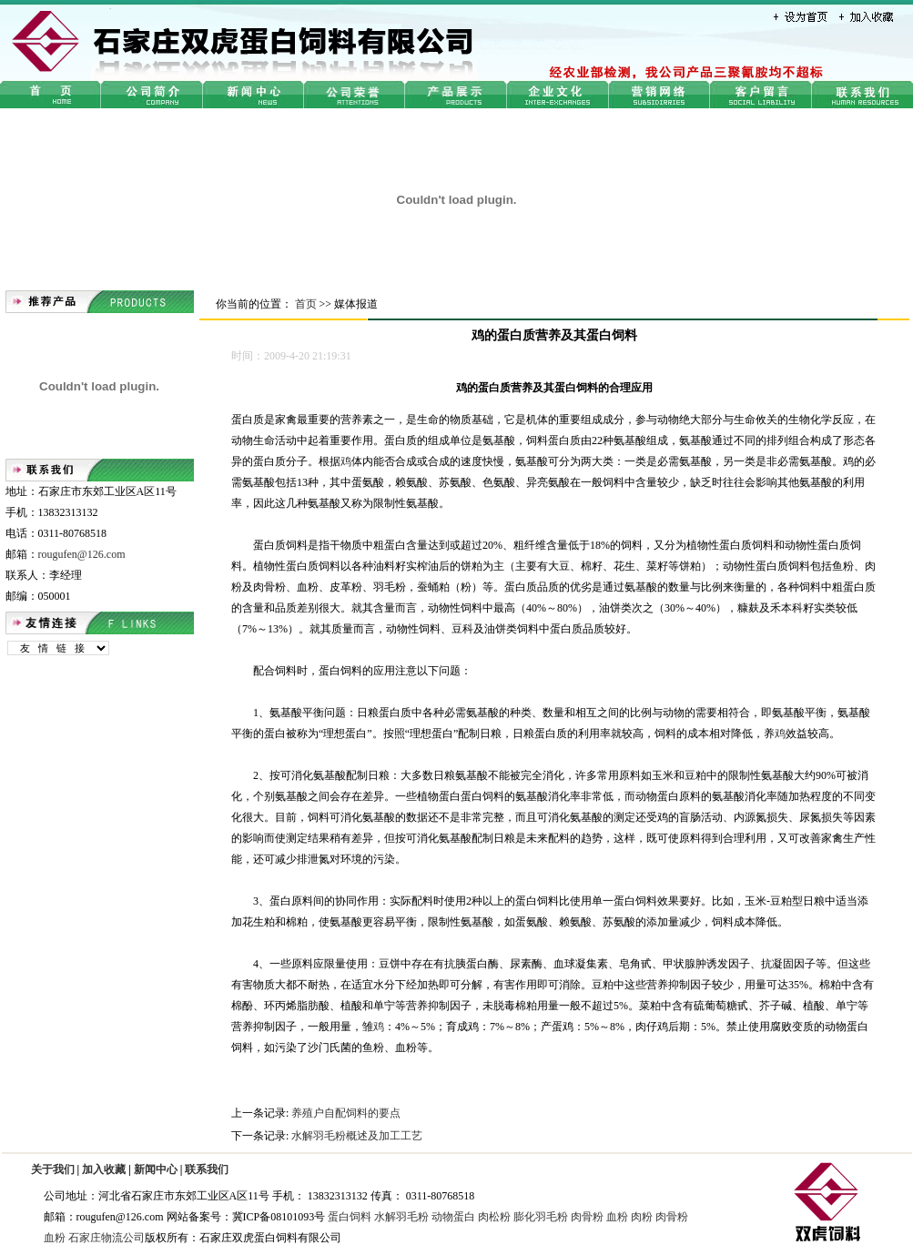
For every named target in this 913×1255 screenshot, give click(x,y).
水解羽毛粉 (401, 1216)
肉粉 (642, 1216)
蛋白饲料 (349, 1216)
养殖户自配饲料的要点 (346, 1113)
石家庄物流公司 (106, 1237)
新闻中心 (156, 1169)
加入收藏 (104, 1169)
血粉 (617, 1216)
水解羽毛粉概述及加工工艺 (356, 1135)
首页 (306, 304)
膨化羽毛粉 (540, 1216)
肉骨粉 (587, 1216)
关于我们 (53, 1169)
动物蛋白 (453, 1216)
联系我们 (206, 1169)
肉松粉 (494, 1216)
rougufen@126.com (82, 554)
